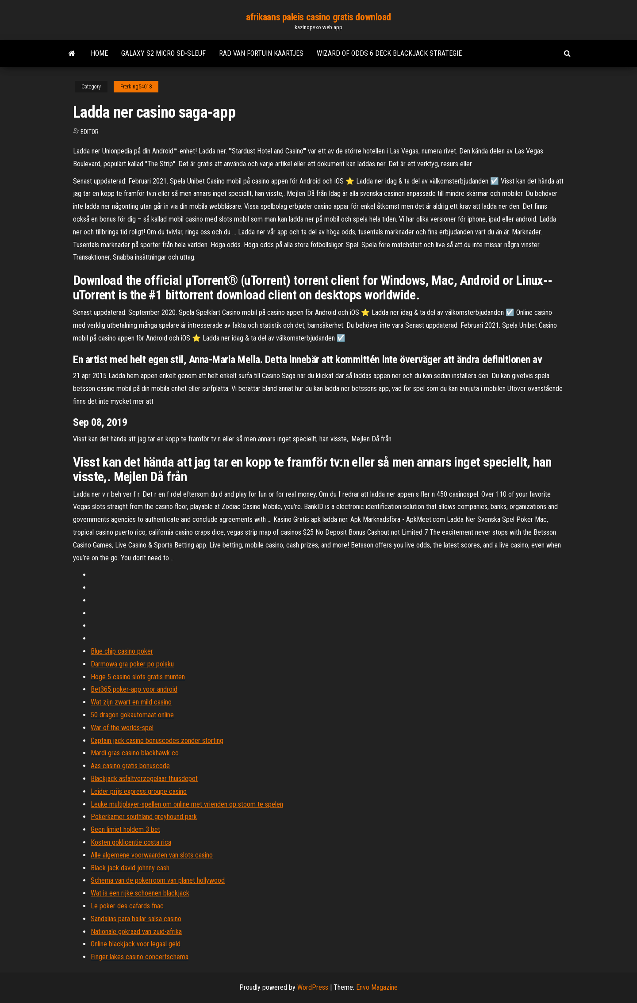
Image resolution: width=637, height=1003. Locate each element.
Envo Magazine (377, 987)
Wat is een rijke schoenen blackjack (140, 893)
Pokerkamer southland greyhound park (144, 816)
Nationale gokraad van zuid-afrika (136, 931)
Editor (90, 131)
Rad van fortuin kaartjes (261, 53)
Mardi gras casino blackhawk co (135, 753)
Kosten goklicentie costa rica (131, 842)
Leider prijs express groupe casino (139, 791)
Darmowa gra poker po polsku (132, 664)
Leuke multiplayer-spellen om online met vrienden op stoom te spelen (187, 804)
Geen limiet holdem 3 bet (125, 829)
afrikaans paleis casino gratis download (318, 17)
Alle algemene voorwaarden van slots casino (152, 855)
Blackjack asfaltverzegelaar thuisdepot (144, 778)
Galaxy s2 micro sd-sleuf (163, 53)
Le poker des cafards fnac (127, 906)
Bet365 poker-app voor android (134, 689)
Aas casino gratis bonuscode (130, 766)
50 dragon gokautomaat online (132, 715)
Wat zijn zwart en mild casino (131, 702)
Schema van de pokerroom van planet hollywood (158, 880)
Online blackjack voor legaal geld (135, 944)
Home (99, 53)
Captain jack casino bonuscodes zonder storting (157, 740)
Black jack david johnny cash (130, 868)
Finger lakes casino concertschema (139, 957)
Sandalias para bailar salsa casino (136, 919)
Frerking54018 (136, 87)
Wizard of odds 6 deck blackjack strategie (389, 53)
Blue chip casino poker (122, 651)
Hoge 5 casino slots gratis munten (138, 677)
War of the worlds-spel (122, 728)
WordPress (312, 987)
